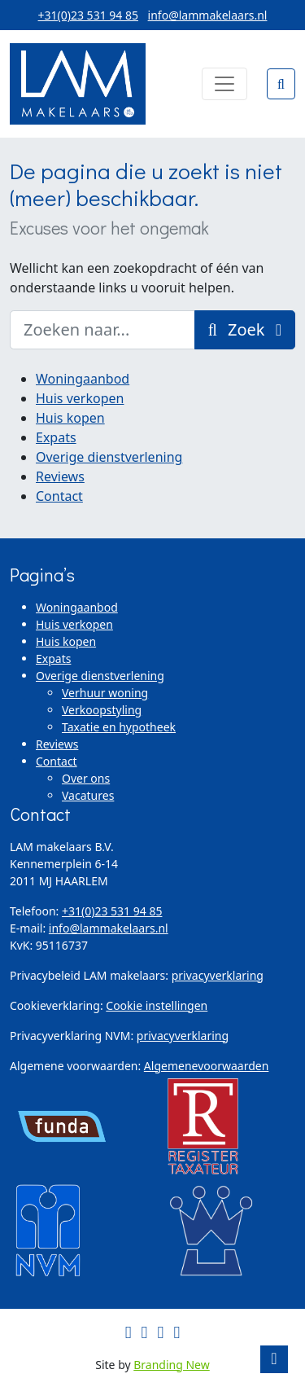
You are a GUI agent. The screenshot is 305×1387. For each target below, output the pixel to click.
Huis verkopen (80, 398)
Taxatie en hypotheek (119, 727)
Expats (56, 437)
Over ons (86, 778)
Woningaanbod (82, 379)
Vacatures (88, 795)
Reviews (60, 476)
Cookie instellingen (156, 1005)
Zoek (244, 329)
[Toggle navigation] (224, 84)
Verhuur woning (105, 692)
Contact (59, 496)
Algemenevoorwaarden (206, 1065)
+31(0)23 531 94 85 (88, 15)
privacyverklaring (218, 975)
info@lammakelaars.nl (208, 15)
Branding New (171, 1364)
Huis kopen (70, 418)
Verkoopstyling (102, 710)
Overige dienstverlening (109, 457)
